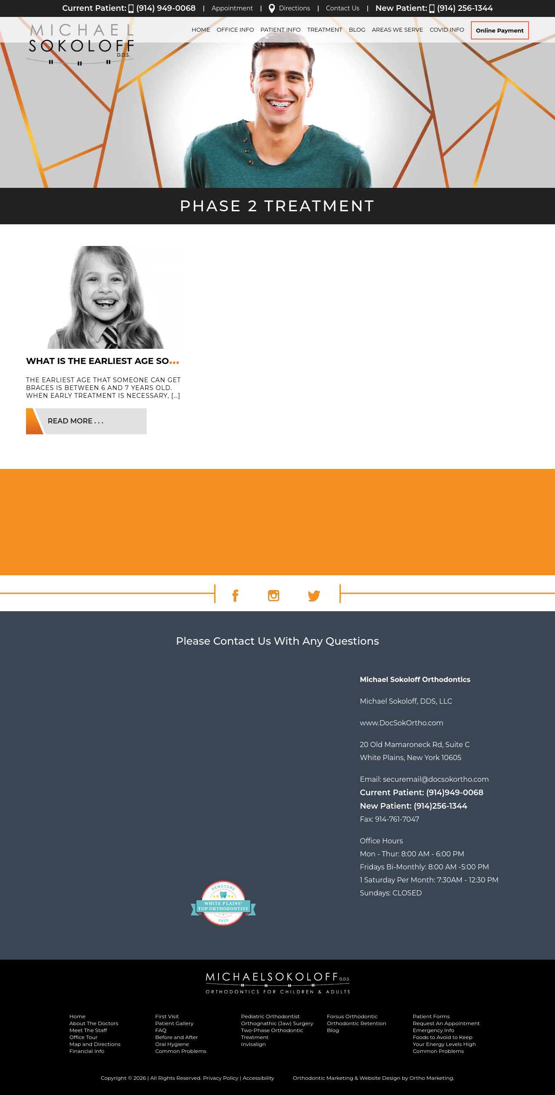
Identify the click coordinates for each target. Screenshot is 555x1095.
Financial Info (86, 1051)
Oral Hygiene (172, 1044)
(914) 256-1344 (465, 8)
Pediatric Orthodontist (270, 1016)
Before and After (176, 1037)
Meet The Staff (88, 1030)
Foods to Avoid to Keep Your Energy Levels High (444, 1040)
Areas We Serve (397, 29)
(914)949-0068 (454, 792)
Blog (333, 1030)
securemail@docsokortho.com (436, 779)
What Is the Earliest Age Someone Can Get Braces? (158, 361)
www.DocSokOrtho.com (402, 723)
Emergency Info (433, 1030)
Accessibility (258, 1078)
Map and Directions (95, 1044)
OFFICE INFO (235, 29)
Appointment (232, 8)
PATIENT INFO (281, 29)
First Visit (167, 1016)
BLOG (357, 29)
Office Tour (83, 1037)
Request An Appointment (446, 1023)
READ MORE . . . (75, 421)
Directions (294, 8)
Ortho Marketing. (431, 1078)
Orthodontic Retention (356, 1023)
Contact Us (342, 8)
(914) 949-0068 (166, 8)
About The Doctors (93, 1023)
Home (77, 1016)
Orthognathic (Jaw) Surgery (277, 1023)
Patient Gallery (174, 1023)
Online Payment (500, 30)
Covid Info (447, 29)
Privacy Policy (220, 1078)
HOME (201, 29)
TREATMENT (324, 29)
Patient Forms (431, 1016)
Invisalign (253, 1044)
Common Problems (180, 1051)
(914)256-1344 (440, 806)
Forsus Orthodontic (352, 1016)
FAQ (160, 1030)
